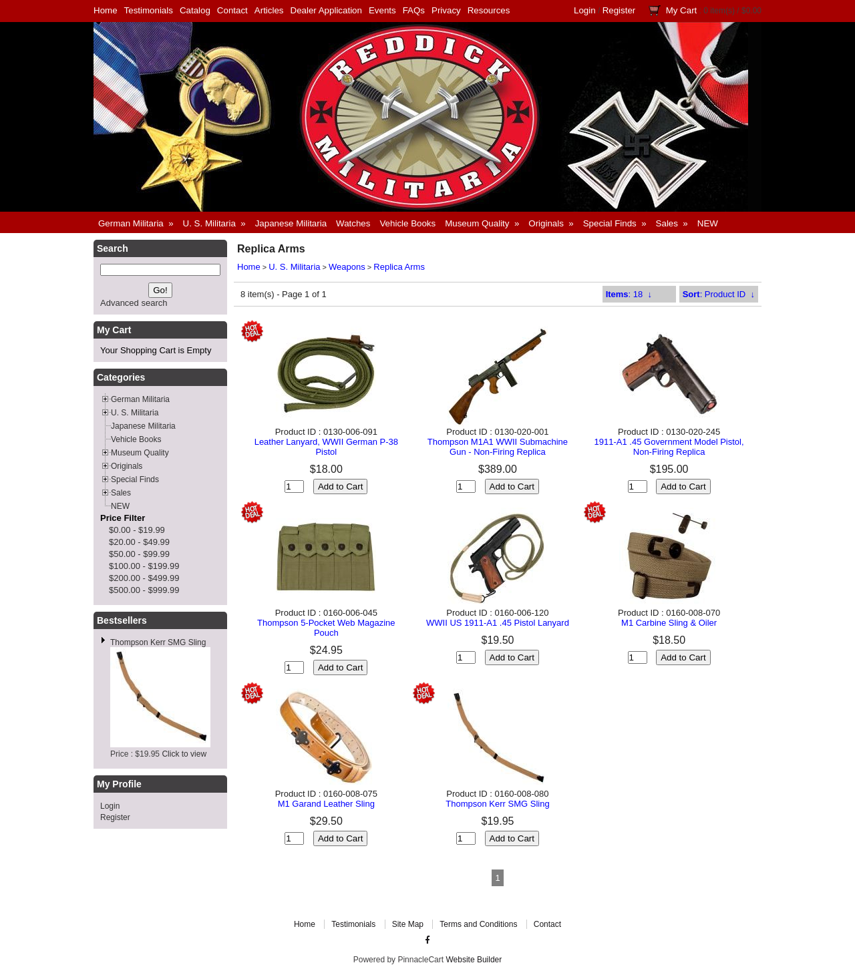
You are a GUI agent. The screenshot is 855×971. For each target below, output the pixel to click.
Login (585, 10)
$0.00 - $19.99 (137, 530)
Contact (232, 10)
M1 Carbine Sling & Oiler (669, 623)
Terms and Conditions (478, 924)
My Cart (681, 10)
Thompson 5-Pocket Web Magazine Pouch (326, 628)
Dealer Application (326, 10)
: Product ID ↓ (719, 294)
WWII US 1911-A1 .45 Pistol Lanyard (497, 623)
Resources (489, 10)
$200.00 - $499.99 (144, 578)
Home (106, 10)
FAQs (414, 10)
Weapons (347, 267)
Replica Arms (399, 267)
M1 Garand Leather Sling (326, 804)
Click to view (184, 754)
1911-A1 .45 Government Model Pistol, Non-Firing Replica (669, 447)
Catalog (195, 10)
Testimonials (148, 10)
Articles (269, 10)
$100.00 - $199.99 (144, 566)
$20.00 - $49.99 (139, 542)
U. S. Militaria (294, 267)
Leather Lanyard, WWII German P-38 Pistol (326, 447)
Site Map (407, 924)
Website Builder (474, 959)
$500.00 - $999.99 (144, 590)
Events (382, 10)
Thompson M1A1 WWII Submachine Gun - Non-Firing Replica (498, 447)
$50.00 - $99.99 (139, 554)
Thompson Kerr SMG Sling (158, 642)
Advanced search (133, 303)
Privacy (446, 10)
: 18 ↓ (629, 294)
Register (619, 10)
